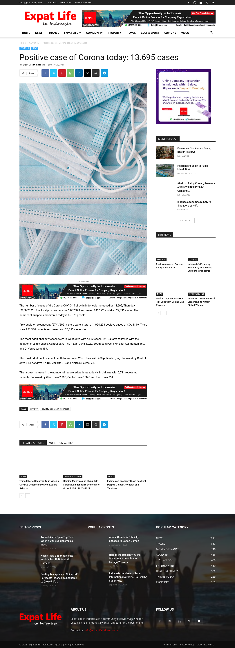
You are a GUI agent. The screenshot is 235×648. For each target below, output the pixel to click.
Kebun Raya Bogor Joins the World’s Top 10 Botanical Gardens (57, 559)
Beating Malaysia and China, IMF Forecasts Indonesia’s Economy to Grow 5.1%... (59, 578)
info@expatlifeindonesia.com (102, 630)
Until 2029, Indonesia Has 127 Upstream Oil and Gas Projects (170, 301)
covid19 (34, 408)
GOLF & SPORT (150, 32)
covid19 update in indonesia (55, 408)
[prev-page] (21, 495)
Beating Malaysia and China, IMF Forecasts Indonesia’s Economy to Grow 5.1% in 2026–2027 (81, 485)
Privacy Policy (187, 644)
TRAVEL (131, 32)
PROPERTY (114, 32)
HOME (26, 32)
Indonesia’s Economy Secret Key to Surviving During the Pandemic (200, 267)
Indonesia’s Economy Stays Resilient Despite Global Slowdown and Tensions (126, 485)
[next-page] (27, 495)
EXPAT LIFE (72, 32)
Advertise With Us (83, 2)
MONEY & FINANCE (72, 476)
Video (185, 32)
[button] (211, 33)
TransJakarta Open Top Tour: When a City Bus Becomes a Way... (57, 541)
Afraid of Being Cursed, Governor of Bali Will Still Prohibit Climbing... (196, 187)
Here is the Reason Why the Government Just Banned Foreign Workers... (125, 558)
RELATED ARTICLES (33, 442)
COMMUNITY (94, 32)
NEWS (38, 32)
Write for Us (66, 2)
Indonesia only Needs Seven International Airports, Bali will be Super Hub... (128, 577)
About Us (52, 2)
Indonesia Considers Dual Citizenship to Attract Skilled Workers (201, 301)
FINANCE (53, 32)
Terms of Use (170, 644)
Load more (186, 220)
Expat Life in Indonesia (34, 64)
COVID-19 (170, 32)
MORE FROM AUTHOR (61, 442)
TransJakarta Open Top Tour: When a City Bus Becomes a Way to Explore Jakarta (39, 485)
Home (22, 42)
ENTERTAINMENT (196, 294)
